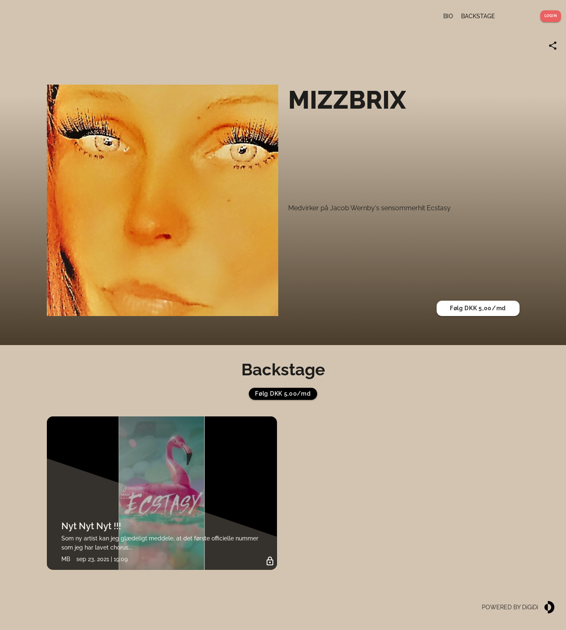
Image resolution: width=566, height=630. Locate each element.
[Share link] (553, 46)
